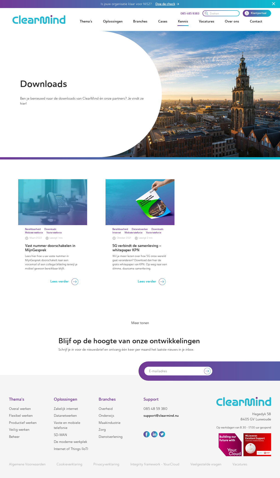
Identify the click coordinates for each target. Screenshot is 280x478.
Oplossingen (113, 21)
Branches (140, 21)
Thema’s (86, 21)
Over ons (232, 21)
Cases (162, 21)
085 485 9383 (189, 13)
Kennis (183, 21)
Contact (256, 21)
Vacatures (206, 21)
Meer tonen (140, 323)
